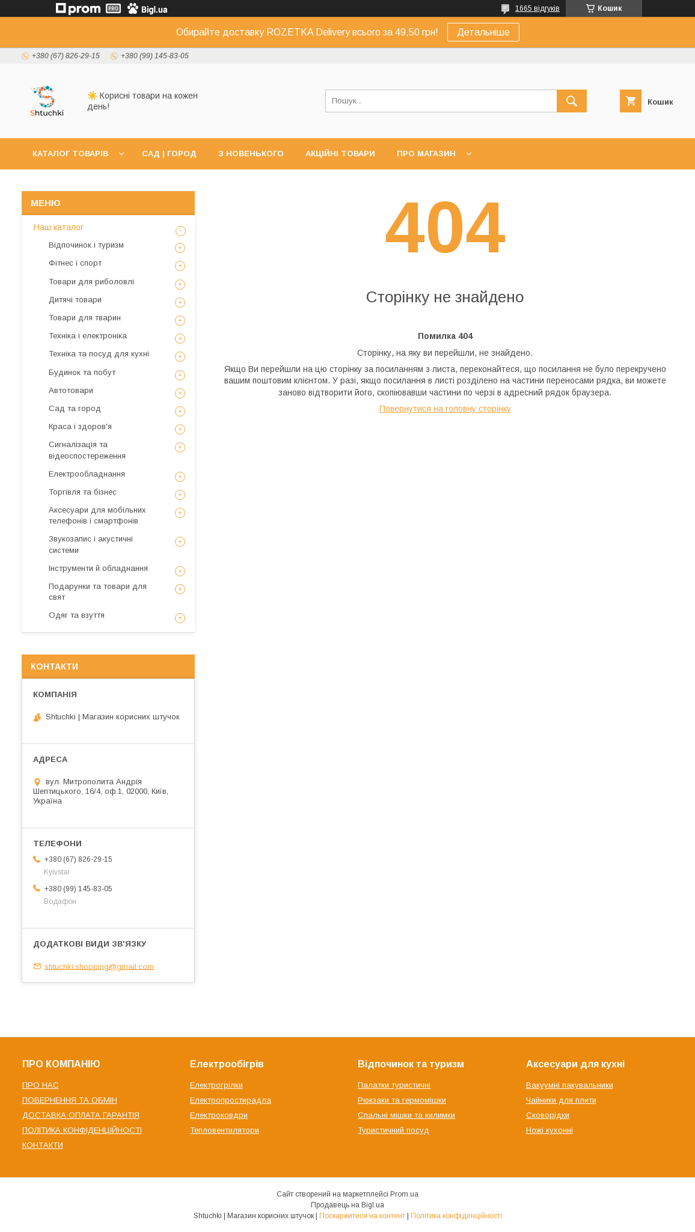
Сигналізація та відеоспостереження (87, 450)
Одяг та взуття (77, 615)
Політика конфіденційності (456, 1216)
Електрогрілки (216, 1085)
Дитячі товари (75, 299)
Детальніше (483, 32)
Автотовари (71, 390)
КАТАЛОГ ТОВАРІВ (70, 153)
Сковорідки (547, 1115)
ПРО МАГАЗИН (426, 153)
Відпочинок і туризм (86, 244)
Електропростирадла (230, 1100)
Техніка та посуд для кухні (99, 353)
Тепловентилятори (224, 1130)
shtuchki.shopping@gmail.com (99, 966)
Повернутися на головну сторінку (445, 408)
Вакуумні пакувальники (569, 1085)
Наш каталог (59, 227)
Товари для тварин (85, 317)
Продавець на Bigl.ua (347, 1205)
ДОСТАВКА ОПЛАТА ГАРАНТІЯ (80, 1115)
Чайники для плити (561, 1100)
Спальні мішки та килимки (406, 1115)
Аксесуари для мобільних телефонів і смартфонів (97, 515)
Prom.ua (404, 1194)
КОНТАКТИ (42, 1145)
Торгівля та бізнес (83, 491)
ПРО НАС (40, 1085)
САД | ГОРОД (169, 153)
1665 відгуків (537, 8)
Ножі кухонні (549, 1130)
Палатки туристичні (394, 1085)
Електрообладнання (87, 473)
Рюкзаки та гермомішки (402, 1100)
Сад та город (75, 408)
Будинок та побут (82, 372)
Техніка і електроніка (88, 335)
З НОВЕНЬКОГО (251, 153)
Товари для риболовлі (91, 281)
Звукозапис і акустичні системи (91, 544)
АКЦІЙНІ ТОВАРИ (340, 153)
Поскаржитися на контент (362, 1216)
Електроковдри (219, 1115)
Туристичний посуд (393, 1130)
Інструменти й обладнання (98, 568)
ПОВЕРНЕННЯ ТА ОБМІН (69, 1100)
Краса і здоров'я (80, 426)
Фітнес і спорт (75, 262)
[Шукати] (572, 101)
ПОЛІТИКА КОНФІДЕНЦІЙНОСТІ (82, 1130)
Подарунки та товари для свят (98, 592)
